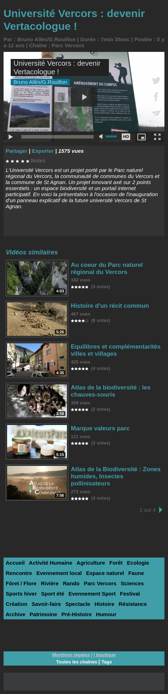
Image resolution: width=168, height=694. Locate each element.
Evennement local (59, 573)
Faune (136, 573)
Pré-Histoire (77, 614)
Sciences (132, 583)
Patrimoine (43, 614)
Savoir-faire (46, 604)
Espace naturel (105, 573)
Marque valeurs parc (100, 428)
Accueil (15, 563)
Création (16, 604)
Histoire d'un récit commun (110, 305)
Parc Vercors (68, 45)
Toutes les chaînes (76, 662)
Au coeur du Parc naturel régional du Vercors (107, 268)
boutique (106, 654)
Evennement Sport (92, 594)
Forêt (116, 563)
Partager (16, 151)
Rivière (50, 583)
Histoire (104, 604)
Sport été (52, 594)
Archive (15, 614)
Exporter (43, 151)
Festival (130, 594)
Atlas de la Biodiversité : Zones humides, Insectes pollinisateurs (116, 476)
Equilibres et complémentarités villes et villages (116, 350)
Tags (106, 662)
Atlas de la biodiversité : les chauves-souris (111, 391)
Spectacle (77, 604)
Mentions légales (71, 654)
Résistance (133, 604)
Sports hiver (21, 594)
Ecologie (138, 563)
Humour (106, 614)
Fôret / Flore (21, 583)
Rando (71, 583)
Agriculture (91, 563)
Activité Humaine (50, 563)
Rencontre (19, 573)
